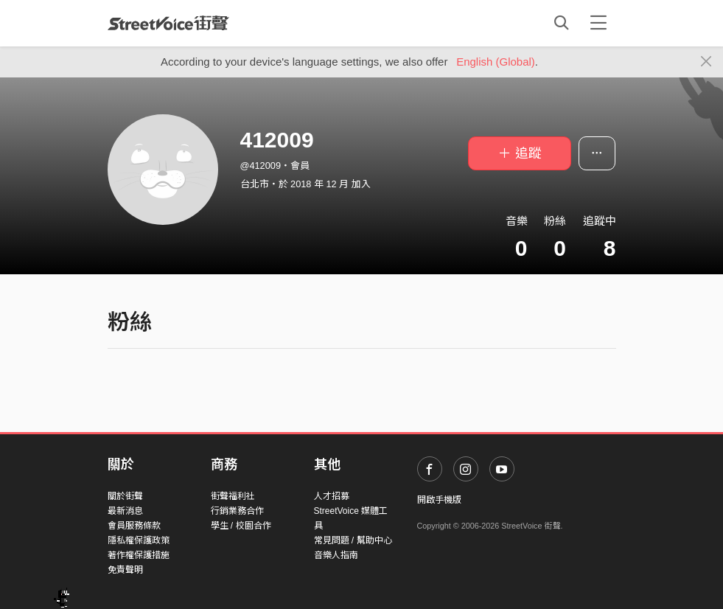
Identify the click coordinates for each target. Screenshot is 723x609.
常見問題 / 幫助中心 (353, 540)
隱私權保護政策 (139, 540)
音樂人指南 (336, 555)
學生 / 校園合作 (241, 526)
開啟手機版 (439, 500)
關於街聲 (125, 496)
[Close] (706, 62)
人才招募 (331, 496)
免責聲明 (125, 570)
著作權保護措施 (139, 555)
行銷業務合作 (237, 511)
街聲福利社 (233, 496)
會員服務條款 (134, 526)
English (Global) (495, 61)
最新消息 (125, 511)
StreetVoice (168, 22)
